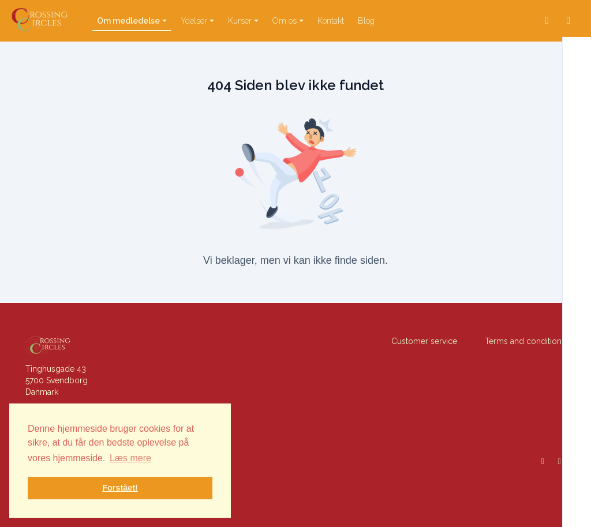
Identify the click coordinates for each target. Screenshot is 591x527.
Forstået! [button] (120, 487)
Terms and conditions (525, 341)
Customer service (424, 341)
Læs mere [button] (130, 458)
